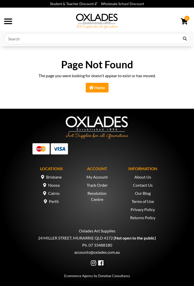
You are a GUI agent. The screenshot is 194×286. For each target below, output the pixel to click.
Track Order (97, 185)
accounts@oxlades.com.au (97, 252)
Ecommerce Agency (78, 276)
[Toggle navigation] (8, 21)
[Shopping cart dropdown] (184, 21)
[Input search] (97, 38)
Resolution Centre (97, 196)
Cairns (54, 193)
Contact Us (143, 185)
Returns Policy (142, 217)
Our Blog (143, 193)
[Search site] (185, 38)
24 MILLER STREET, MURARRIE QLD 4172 (75, 237)
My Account (97, 176)
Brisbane (54, 176)
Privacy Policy (143, 209)
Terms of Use (143, 201)
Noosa (54, 185)
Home (97, 87)
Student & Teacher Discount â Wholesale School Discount (97, 4)
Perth (54, 201)
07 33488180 (100, 245)
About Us (142, 176)
